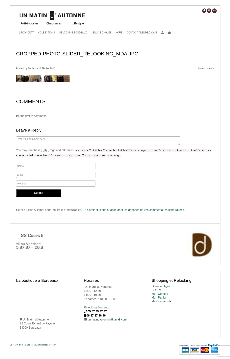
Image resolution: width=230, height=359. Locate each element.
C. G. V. (157, 290)
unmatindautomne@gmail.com (107, 319)
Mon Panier (159, 297)
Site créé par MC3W (47, 344)
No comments (206, 68)
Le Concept (26, 32)
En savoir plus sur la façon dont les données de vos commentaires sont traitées (133, 209)
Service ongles (101, 32)
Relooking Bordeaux (73, 32)
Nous (118, 32)
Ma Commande (161, 301)
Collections (46, 32)
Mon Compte (160, 293)
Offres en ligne (161, 286)
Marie (31, 68)
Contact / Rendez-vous (142, 32)
